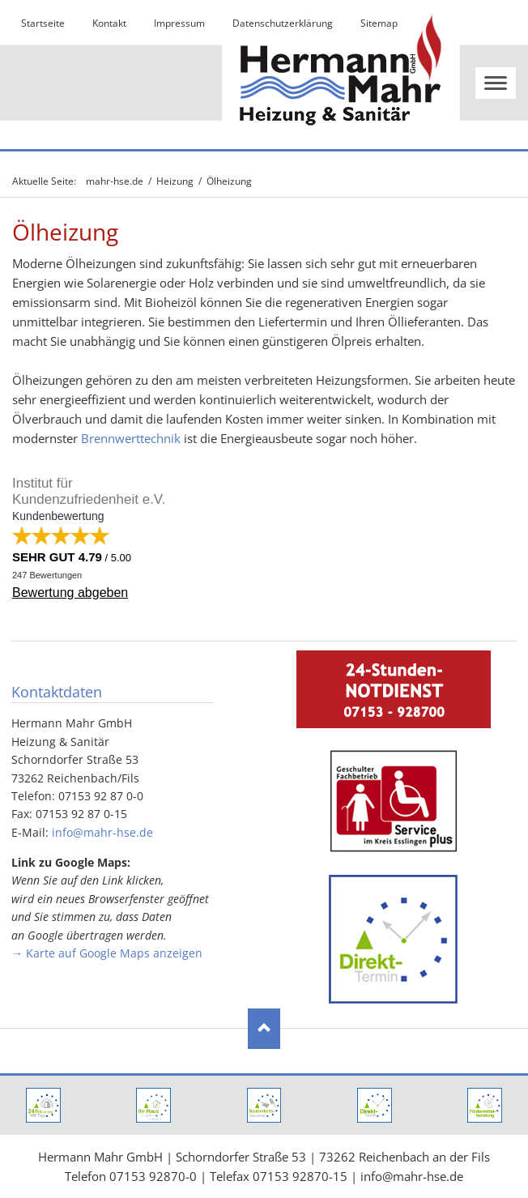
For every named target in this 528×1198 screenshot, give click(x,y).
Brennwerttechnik (131, 438)
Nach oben (264, 1028)
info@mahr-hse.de (102, 832)
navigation (495, 83)
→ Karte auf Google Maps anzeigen (106, 953)
